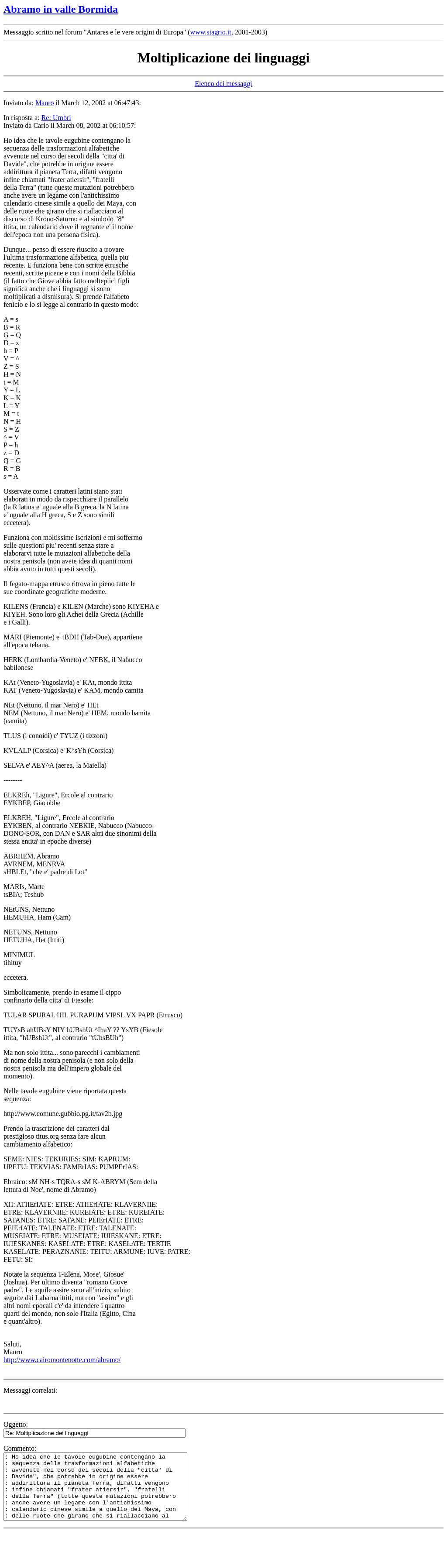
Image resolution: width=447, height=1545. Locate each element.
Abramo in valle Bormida (60, 9)
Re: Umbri (56, 117)
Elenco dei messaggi (223, 83)
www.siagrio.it (210, 32)
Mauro (44, 102)
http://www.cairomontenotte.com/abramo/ (61, 1359)
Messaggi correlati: (30, 1390)
